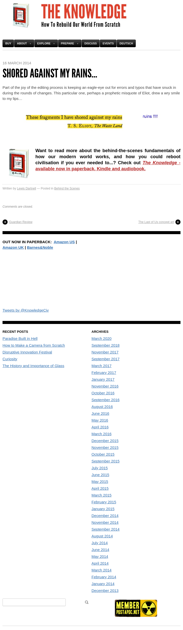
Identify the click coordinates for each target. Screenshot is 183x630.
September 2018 (106, 345)
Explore (44, 43)
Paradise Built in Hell (20, 338)
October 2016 (103, 393)
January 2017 (103, 379)
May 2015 (100, 481)
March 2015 (101, 495)
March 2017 (101, 366)
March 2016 (101, 434)
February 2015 (104, 502)
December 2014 (105, 515)
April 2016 (100, 427)
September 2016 (106, 400)
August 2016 (102, 406)
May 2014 (100, 556)
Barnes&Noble (40, 247)
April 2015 (100, 488)
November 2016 (105, 386)
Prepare (67, 43)
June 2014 (100, 549)
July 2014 (100, 543)
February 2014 (104, 577)
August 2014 (102, 536)
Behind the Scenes (67, 188)
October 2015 (103, 454)
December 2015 (105, 441)
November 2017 (105, 352)
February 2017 (104, 372)
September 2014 (106, 529)
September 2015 (106, 461)
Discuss (90, 43)
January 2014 (103, 584)
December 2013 (105, 590)
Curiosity (10, 359)
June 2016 (100, 413)
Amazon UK (13, 247)
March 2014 (101, 570)
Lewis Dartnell (26, 188)
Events (108, 43)
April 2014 (100, 563)
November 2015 (105, 447)
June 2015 (100, 475)
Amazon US (64, 242)
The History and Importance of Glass (33, 366)
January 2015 (103, 509)
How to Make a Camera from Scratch (34, 345)
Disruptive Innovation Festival (27, 352)
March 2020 (101, 338)
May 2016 (100, 420)
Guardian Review (20, 222)
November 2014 (105, 522)
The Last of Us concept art (156, 222)
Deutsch (126, 43)
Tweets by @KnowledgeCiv (26, 310)
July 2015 (100, 468)
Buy (8, 43)
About (22, 43)
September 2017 (106, 359)
